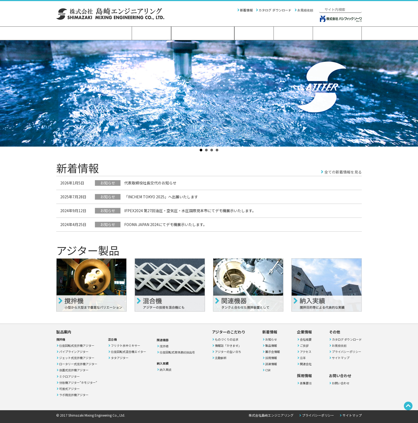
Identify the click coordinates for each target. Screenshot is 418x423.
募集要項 (306, 383)
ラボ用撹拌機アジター (74, 395)
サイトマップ (340, 358)
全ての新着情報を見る (343, 172)
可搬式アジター (69, 388)
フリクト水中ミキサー (125, 345)
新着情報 (246, 10)
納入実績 (165, 369)
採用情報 (293, 33)
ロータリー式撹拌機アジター (78, 364)
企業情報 (254, 33)
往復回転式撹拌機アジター (76, 345)
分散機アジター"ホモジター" (78, 382)
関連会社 (306, 364)
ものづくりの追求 (226, 339)
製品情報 (271, 345)
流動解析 (221, 358)
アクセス (305, 351)
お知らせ (271, 339)
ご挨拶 (304, 345)
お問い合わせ (337, 33)
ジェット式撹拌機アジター (76, 358)
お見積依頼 (305, 10)
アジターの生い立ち (228, 351)
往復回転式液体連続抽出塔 (177, 352)
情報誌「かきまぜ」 (228, 345)
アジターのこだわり (202, 33)
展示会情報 (272, 351)
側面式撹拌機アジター (74, 370)
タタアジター (119, 358)
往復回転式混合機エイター (128, 351)
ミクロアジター (69, 376)
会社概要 (306, 339)
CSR (267, 370)
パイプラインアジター (74, 351)
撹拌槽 (164, 346)
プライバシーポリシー (346, 351)
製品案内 (151, 33)
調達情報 (271, 364)
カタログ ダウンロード (275, 10)
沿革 (303, 358)
